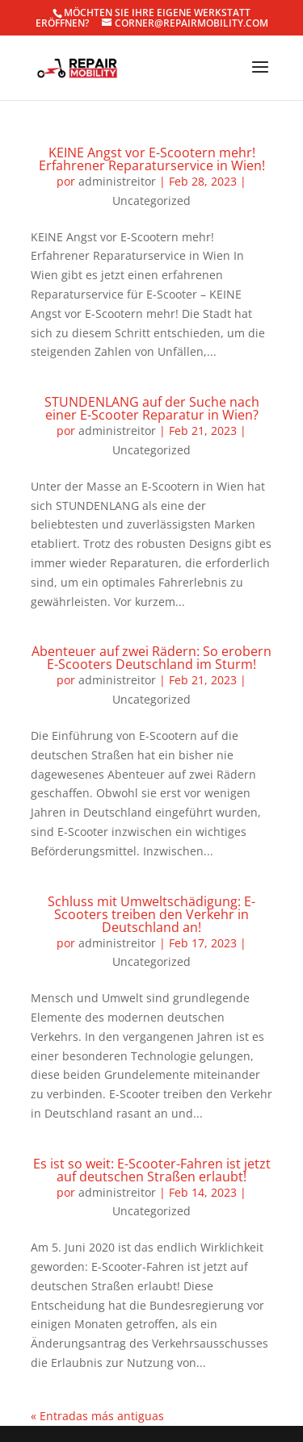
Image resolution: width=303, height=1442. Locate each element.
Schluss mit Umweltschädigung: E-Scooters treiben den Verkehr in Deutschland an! (151, 914)
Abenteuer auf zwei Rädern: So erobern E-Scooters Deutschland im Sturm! (151, 657)
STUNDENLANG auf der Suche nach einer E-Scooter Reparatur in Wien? (151, 408)
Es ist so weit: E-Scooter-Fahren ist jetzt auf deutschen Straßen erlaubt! (152, 1170)
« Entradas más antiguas (97, 1415)
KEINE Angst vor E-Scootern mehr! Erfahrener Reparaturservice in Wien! (152, 159)
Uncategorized (151, 200)
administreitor (117, 181)
